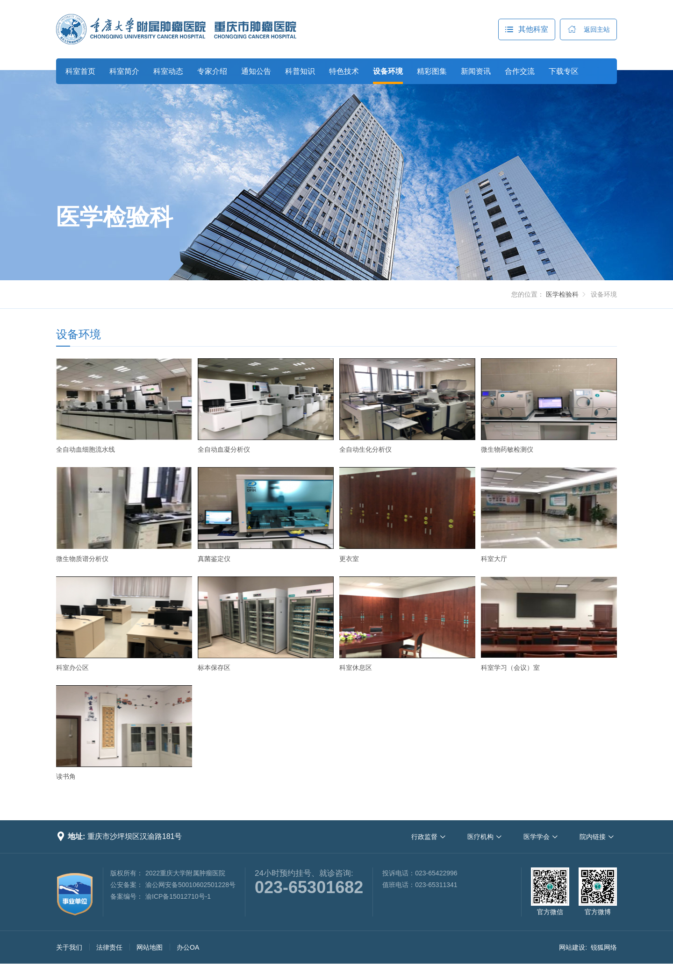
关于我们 (69, 947)
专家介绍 (212, 71)
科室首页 (80, 71)
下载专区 (564, 71)
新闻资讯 (476, 71)
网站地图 (149, 947)
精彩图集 (432, 71)
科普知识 (300, 71)
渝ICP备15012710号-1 (178, 896)
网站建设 (572, 947)
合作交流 (520, 71)
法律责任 (109, 947)
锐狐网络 (604, 947)
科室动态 (168, 71)
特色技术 (344, 71)
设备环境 (388, 71)
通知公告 (256, 71)
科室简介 (124, 71)
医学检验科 (114, 217)
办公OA (188, 947)
